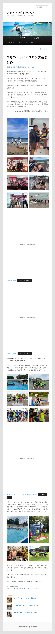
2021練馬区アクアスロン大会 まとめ (26, 605)
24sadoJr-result (11, 353)
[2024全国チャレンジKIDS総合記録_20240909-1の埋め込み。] (27, 458)
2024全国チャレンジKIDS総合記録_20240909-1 (22, 495)
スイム (9, 38)
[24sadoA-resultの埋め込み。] (27, 244)
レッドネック (30, 67)
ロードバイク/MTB (19, 38)
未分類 (16, 588)
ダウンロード (25, 280)
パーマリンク (36, 588)
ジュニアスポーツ (31, 42)
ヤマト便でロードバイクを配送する (25, 598)
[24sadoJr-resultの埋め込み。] (27, 317)
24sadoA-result (11, 280)
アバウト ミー (11, 42)
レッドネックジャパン (20, 12)
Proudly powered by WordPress (27, 627)
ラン (29, 38)
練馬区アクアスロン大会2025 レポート (26, 613)
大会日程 (36, 38)
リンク (20, 42)
